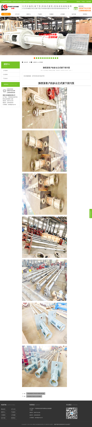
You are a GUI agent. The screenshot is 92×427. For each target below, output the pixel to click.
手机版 (83, 1)
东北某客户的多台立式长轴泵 (34, 396)
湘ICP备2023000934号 (59, 424)
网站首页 (6, 14)
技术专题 (74, 14)
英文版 (78, 1)
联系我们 (85, 14)
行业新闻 (5, 74)
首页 (30, 62)
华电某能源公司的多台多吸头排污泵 (35, 393)
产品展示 (40, 14)
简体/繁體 (88, 1)
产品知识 (5, 78)
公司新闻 (5, 70)
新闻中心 (29, 14)
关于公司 (17, 14)
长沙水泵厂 (67, 424)
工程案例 (51, 14)
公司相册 (62, 14)
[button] (34, 58)
